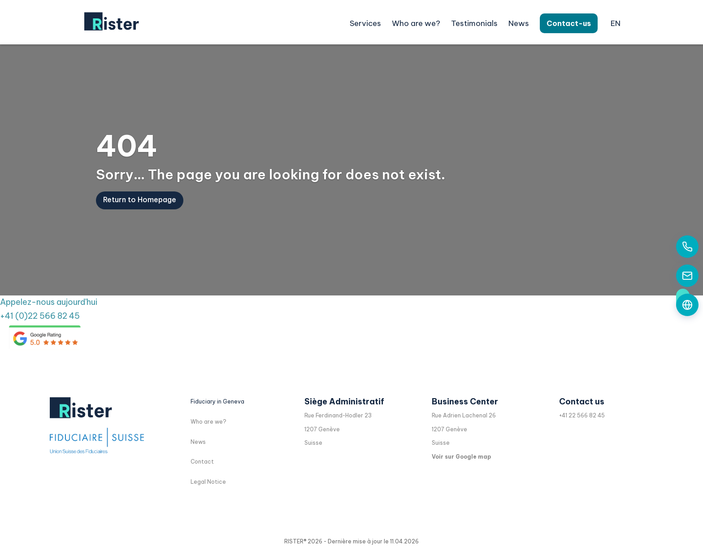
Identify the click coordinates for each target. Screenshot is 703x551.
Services (365, 23)
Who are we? (416, 23)
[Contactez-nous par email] (687, 276)
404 (126, 152)
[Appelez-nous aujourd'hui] (687, 246)
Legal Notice (208, 481)
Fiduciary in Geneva (217, 401)
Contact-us (569, 23)
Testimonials (474, 23)
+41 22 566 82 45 (582, 415)
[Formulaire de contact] (687, 305)
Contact (202, 461)
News (518, 23)
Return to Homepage (139, 205)
